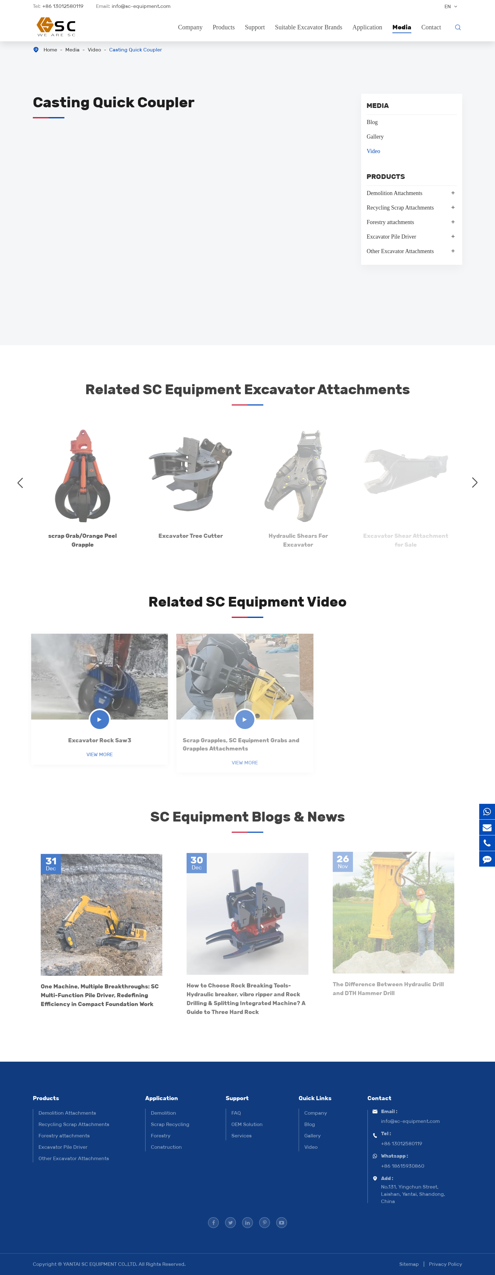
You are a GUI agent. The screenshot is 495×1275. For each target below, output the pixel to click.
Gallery (375, 136)
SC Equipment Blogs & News (247, 819)
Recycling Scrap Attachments (400, 208)
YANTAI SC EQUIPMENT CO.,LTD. (101, 1264)
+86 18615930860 (402, 1166)
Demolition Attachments (394, 193)
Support (255, 27)
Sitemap (409, 1264)
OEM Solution (247, 1124)
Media (401, 27)
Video (94, 50)
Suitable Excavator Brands (308, 27)
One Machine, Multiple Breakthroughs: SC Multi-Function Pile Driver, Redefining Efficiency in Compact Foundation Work (100, 992)
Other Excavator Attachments (400, 251)
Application (367, 27)
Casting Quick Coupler (135, 50)
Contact (431, 27)
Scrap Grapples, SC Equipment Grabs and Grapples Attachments (237, 744)
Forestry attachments (390, 222)
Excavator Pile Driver (391, 237)
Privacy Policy (445, 1264)
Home (50, 50)
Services (241, 1136)
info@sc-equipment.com (141, 6)
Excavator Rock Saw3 (96, 740)
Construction (166, 1147)
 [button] (20, 483)
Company (190, 27)
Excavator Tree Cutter (187, 535)
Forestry (160, 1136)
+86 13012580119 (62, 6)
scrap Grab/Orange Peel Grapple (79, 540)
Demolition (163, 1113)
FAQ (236, 1113)
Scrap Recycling (170, 1124)
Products (224, 27)
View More (96, 754)
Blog (372, 122)
